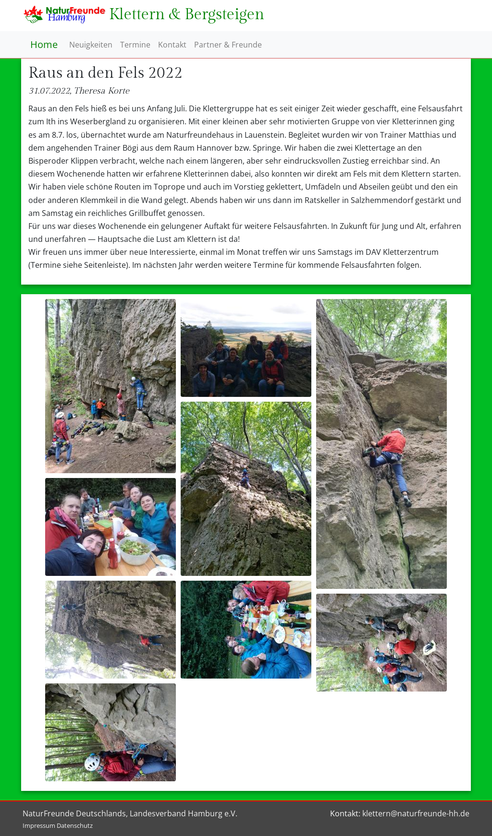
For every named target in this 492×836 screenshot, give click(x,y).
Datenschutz (75, 825)
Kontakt (172, 44)
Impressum (39, 825)
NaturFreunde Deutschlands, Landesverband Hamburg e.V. (130, 813)
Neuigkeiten (90, 44)
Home (44, 44)
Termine (135, 44)
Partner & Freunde (228, 44)
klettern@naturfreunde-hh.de (415, 813)
